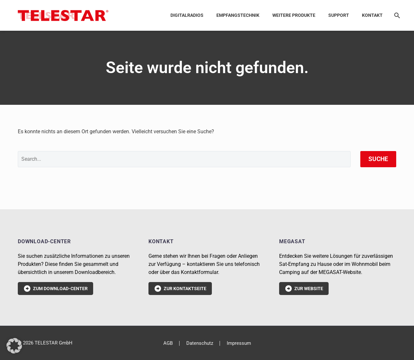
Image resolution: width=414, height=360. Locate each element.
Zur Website (304, 288)
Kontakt (372, 15)
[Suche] (396, 15)
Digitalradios (186, 15)
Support (338, 15)
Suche (378, 159)
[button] (14, 346)
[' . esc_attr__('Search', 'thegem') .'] (184, 159)
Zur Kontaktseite (180, 288)
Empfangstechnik (237, 15)
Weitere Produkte (293, 15)
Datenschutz (199, 343)
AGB (168, 343)
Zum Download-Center (55, 288)
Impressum (239, 343)
